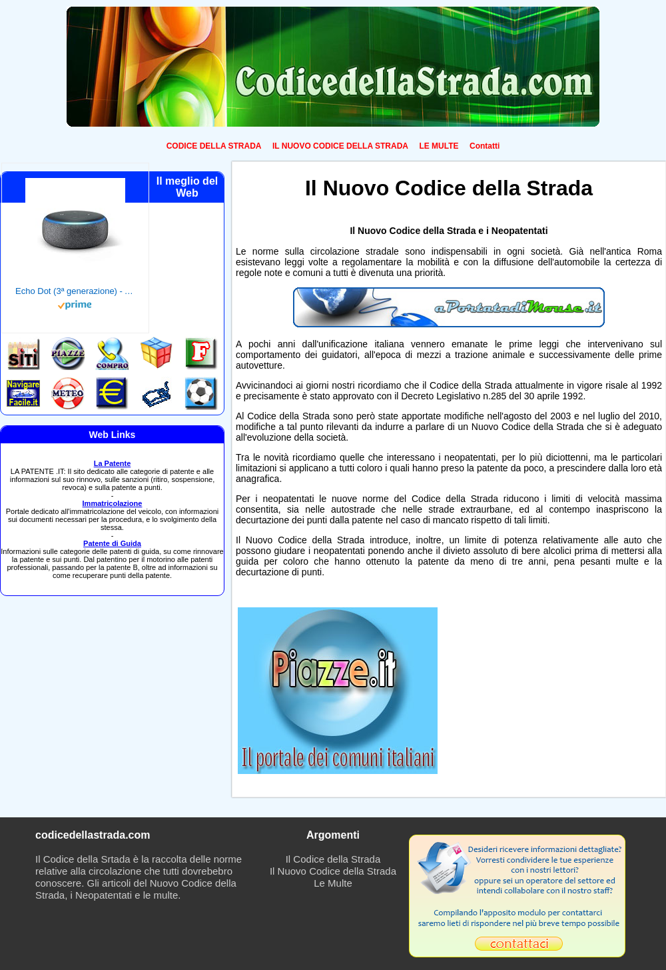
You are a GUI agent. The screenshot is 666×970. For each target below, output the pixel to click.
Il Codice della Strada (333, 859)
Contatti (485, 146)
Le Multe (333, 883)
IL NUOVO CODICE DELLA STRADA (340, 146)
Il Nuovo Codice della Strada (333, 871)
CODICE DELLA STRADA (214, 146)
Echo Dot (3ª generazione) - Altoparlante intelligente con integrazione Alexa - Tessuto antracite (75, 291)
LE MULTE (438, 146)
